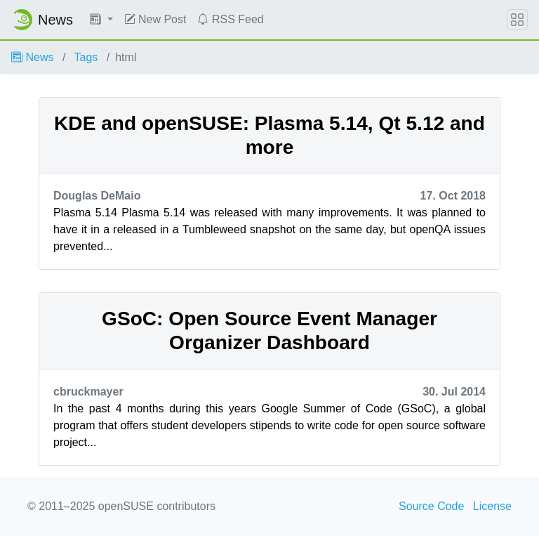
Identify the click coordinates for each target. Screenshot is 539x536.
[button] (101, 20)
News (32, 57)
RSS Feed (230, 19)
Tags (86, 57)
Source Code (431, 506)
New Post (155, 19)
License (492, 506)
